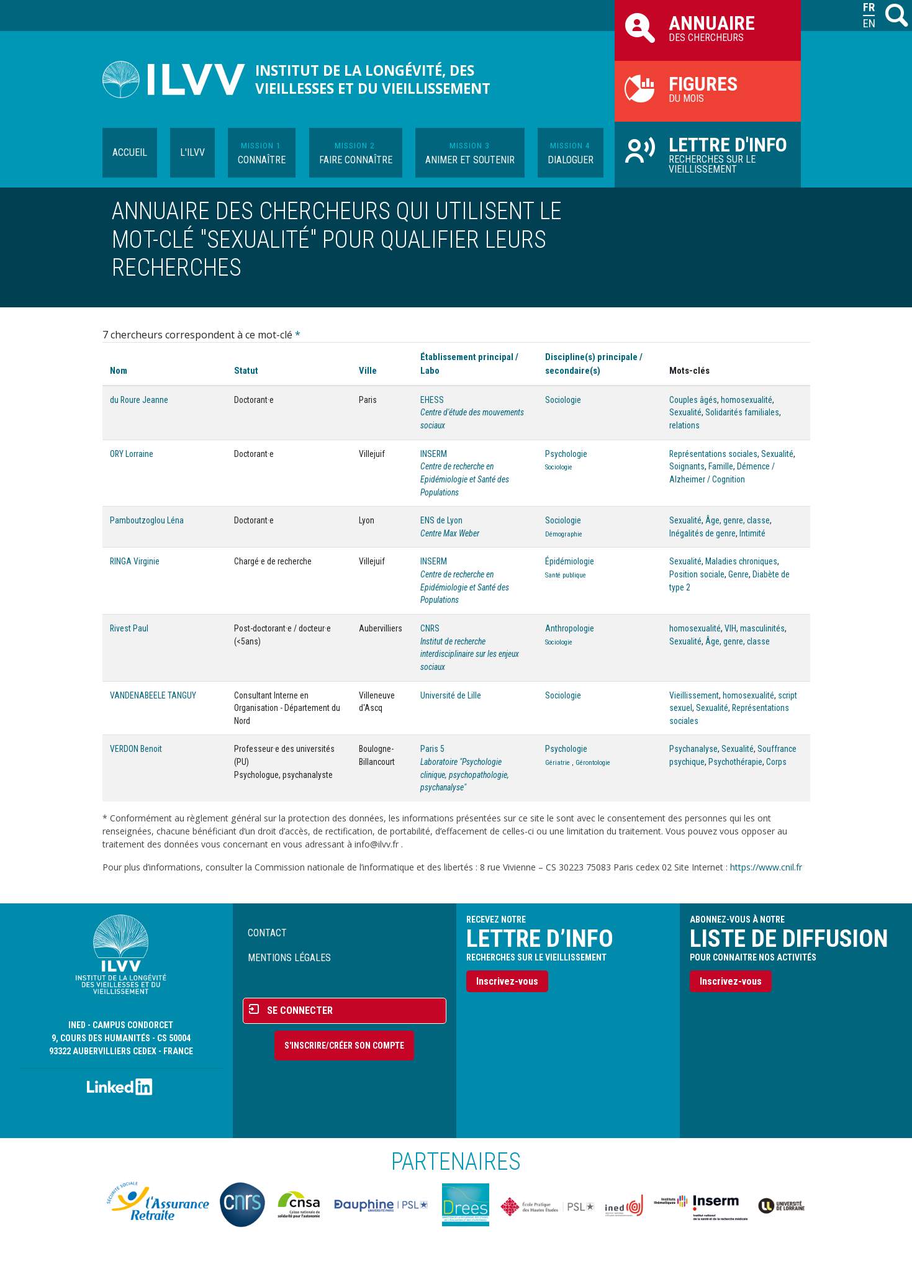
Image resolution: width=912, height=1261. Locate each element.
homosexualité (746, 400)
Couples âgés (693, 400)
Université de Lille (450, 695)
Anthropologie (569, 628)
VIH (730, 628)
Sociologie (563, 400)
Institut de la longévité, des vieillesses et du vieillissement (372, 79)
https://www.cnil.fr (766, 867)
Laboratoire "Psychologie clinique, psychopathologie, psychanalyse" (464, 774)
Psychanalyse (693, 749)
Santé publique (565, 575)
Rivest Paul (129, 628)
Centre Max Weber (449, 533)
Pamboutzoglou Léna (147, 520)
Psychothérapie (735, 762)
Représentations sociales (713, 454)
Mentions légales (289, 958)
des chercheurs (708, 27)
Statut (246, 370)
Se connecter (300, 1010)
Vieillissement (694, 695)
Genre (738, 574)
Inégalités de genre (702, 533)
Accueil (129, 152)
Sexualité (685, 412)
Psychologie (566, 454)
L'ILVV (192, 152)
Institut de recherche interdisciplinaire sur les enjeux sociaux (469, 654)
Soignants (687, 466)
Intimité (752, 533)
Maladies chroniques (741, 561)
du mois (708, 88)
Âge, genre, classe (737, 520)
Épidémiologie (569, 561)
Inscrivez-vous (507, 981)
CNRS (430, 628)
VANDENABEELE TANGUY (153, 695)
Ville (368, 370)
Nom (118, 370)
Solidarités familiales (742, 412)
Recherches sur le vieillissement (708, 154)
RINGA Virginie (135, 561)
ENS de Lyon (441, 520)
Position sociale (697, 574)
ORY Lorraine (131, 454)
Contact (267, 933)
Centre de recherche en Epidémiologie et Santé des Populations (464, 479)
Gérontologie (593, 763)
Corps (776, 762)
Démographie (563, 534)
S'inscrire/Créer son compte (344, 1046)
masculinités (762, 628)
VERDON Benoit (136, 749)
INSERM (433, 454)
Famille (720, 466)
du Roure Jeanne (139, 400)
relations (684, 425)
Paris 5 (432, 749)
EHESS (432, 400)
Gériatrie (557, 763)
